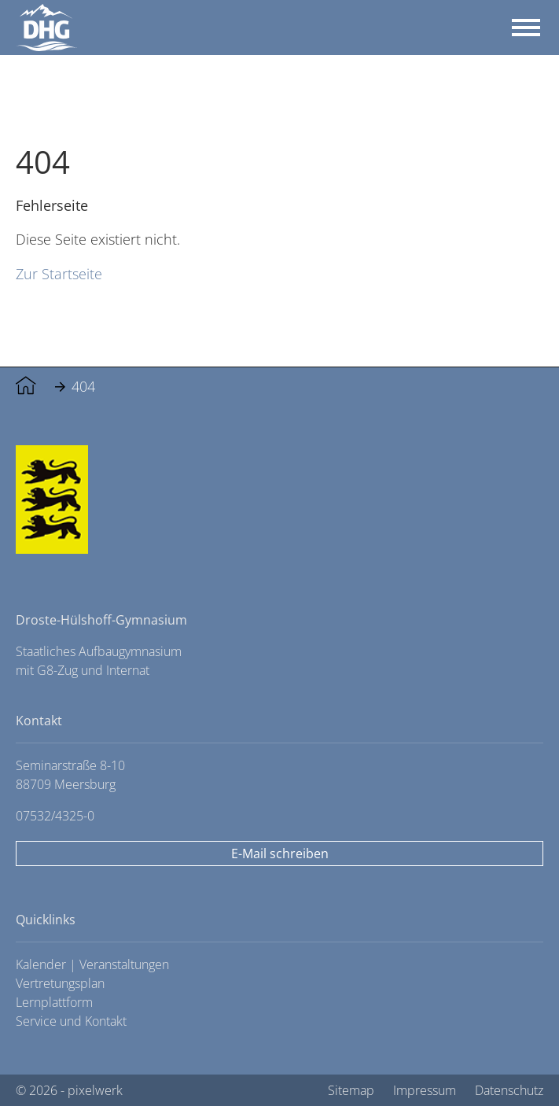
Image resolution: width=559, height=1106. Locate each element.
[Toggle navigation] (526, 27)
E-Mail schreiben (280, 853)
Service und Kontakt (71, 1021)
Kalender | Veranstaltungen (92, 964)
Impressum (424, 1090)
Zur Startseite (59, 273)
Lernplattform (54, 1002)
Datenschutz (509, 1090)
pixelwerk (95, 1090)
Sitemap (351, 1090)
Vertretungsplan (60, 983)
